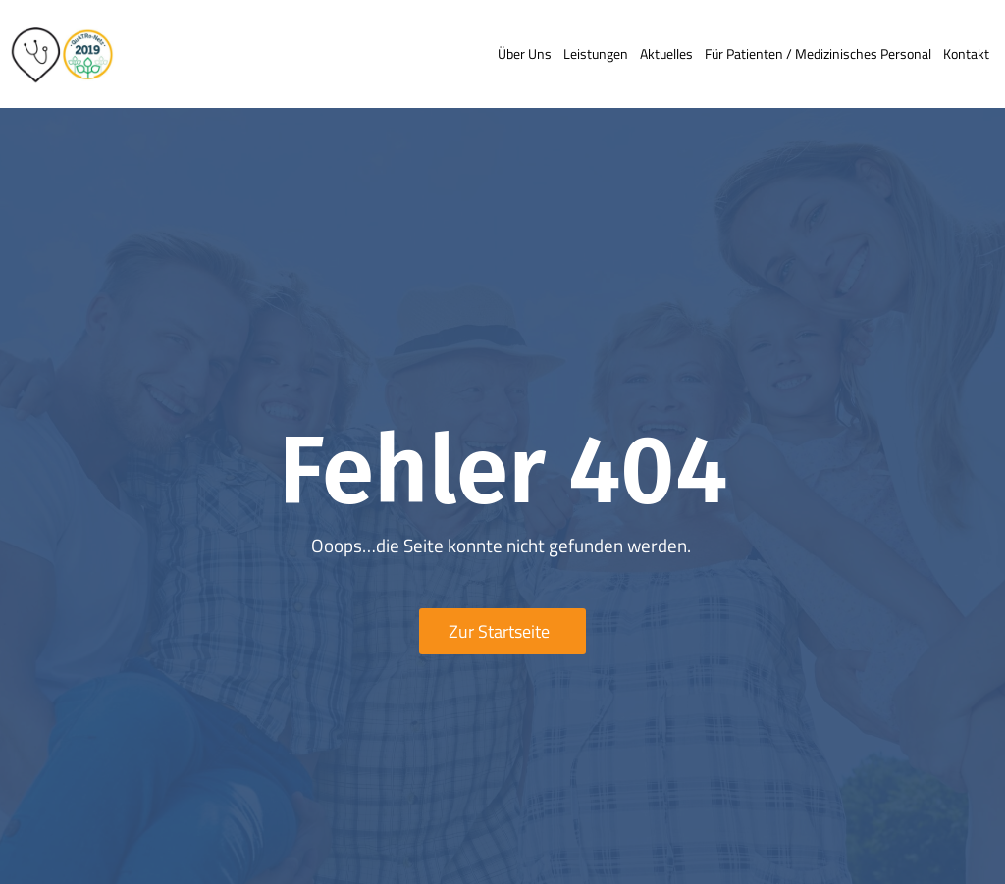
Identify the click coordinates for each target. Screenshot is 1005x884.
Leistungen (595, 53)
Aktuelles (666, 53)
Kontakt (966, 53)
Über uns (525, 53)
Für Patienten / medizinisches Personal (818, 53)
